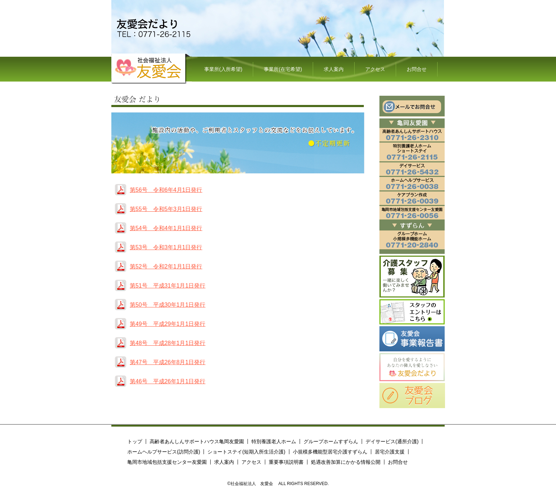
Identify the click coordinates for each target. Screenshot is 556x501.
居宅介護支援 (390, 451)
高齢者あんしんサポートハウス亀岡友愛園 (197, 441)
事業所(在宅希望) (283, 69)
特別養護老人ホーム (273, 441)
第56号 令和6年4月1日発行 (166, 190)
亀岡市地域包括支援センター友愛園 (167, 462)
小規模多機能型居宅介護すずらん (330, 451)
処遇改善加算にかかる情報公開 (345, 462)
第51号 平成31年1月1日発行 (167, 286)
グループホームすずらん (331, 441)
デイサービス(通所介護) (392, 441)
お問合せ (417, 69)
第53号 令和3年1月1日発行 (166, 247)
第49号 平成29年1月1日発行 (167, 324)
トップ (134, 441)
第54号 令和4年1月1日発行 (166, 228)
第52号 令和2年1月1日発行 (166, 266)
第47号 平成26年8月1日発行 (167, 362)
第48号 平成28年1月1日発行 (167, 343)
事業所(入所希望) (223, 69)
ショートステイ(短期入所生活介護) (246, 451)
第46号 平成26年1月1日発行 (167, 381)
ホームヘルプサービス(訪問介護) (163, 451)
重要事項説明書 (286, 462)
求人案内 (334, 69)
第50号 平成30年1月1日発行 (167, 305)
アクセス (375, 69)
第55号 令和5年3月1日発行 (166, 209)
